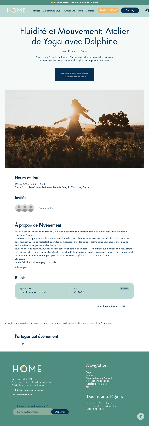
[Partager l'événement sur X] (23, 344)
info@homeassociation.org (30, 390)
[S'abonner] (60, 411)
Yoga (89, 371)
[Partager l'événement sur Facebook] (16, 344)
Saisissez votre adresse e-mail (32, 406)
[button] (35, 10)
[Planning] (130, 10)
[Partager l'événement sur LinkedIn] (30, 344)
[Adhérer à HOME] (108, 10)
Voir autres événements (74, 76)
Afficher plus (21, 267)
